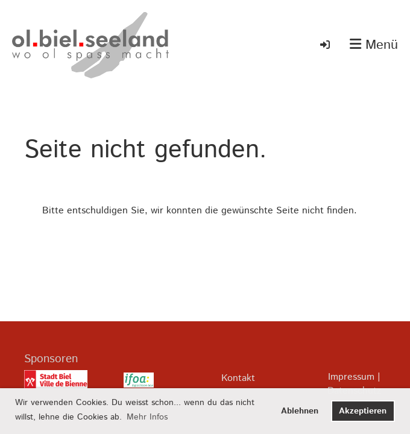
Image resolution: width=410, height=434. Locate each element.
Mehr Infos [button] (147, 417)
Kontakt (238, 378)
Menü (374, 45)
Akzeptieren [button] (362, 411)
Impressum (351, 377)
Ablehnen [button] (299, 411)
